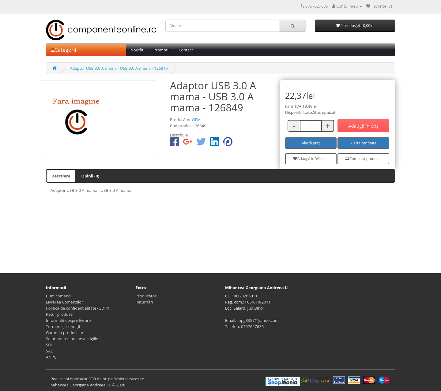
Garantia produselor (65, 332)
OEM (196, 119)
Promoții (161, 50)
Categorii (86, 49)
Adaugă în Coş (363, 126)
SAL (49, 351)
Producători (146, 296)
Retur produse (59, 314)
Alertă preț (311, 143)
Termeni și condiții (63, 326)
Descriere (60, 176)
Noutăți (137, 50)
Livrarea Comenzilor (64, 302)
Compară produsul (363, 158)
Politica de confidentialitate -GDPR (77, 308)
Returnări (144, 302)
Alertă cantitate (363, 143)
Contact (186, 50)
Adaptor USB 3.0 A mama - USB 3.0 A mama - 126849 (119, 68)
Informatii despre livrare (68, 320)
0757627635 (252, 326)
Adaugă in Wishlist (311, 158)
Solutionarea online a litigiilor (73, 338)
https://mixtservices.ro (123, 379)
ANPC (51, 357)
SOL (49, 345)
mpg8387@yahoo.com (258, 320)
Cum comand (58, 296)
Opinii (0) (90, 176)
